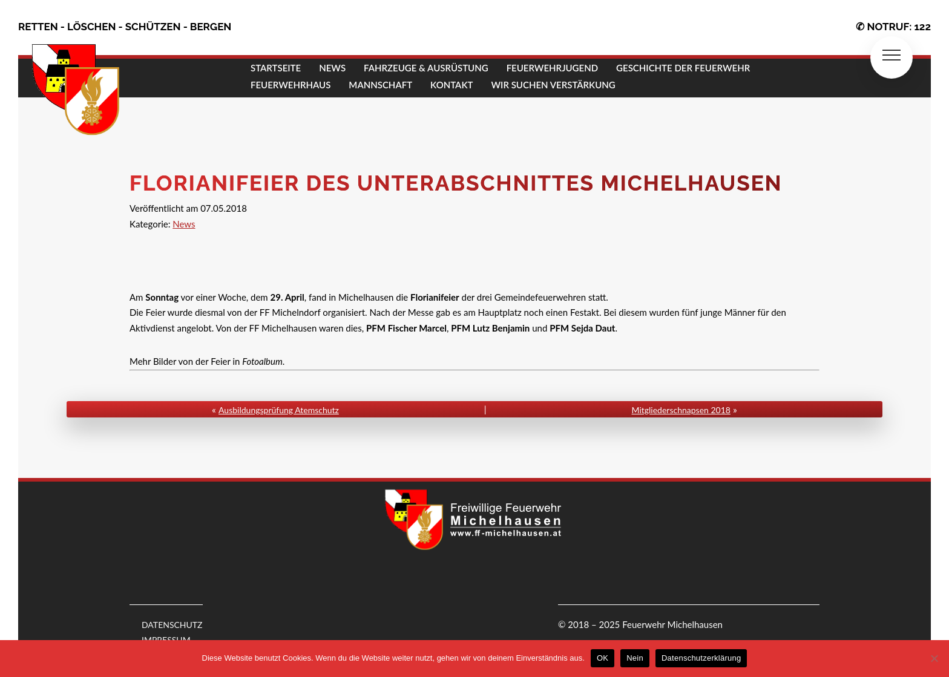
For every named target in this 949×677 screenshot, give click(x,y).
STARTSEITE (276, 67)
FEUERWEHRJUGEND (552, 67)
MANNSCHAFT (380, 84)
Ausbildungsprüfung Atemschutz (278, 410)
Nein (634, 657)
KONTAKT (451, 84)
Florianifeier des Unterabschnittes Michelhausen (456, 183)
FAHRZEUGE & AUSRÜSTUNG (426, 67)
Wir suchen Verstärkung (553, 84)
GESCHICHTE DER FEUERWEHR (683, 67)
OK (602, 657)
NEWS (332, 67)
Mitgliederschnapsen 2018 (681, 410)
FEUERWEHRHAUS (290, 84)
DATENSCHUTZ (172, 625)
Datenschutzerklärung (701, 657)
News (183, 223)
